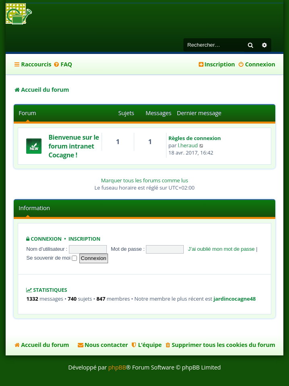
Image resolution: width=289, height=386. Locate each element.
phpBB (117, 367)
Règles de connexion (194, 138)
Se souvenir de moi (51, 258)
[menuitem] (62, 64)
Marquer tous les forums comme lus (144, 180)
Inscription (84, 238)
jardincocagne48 (235, 298)
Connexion (46, 238)
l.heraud (188, 145)
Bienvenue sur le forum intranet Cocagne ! (73, 146)
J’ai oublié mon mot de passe (221, 249)
